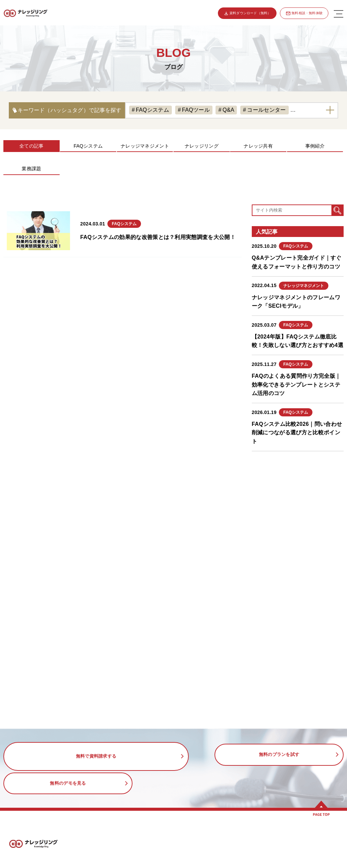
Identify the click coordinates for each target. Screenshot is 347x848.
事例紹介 (315, 146)
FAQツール (196, 110)
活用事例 (186, 828)
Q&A (228, 110)
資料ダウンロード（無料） (249, 13)
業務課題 (31, 168)
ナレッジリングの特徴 (39, 844)
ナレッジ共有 (258, 146)
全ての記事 (31, 146)
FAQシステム (152, 110)
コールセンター (266, 110)
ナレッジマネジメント (145, 146)
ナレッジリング (202, 146)
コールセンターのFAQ (207, 844)
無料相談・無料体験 (307, 13)
